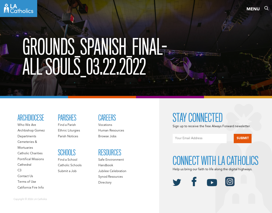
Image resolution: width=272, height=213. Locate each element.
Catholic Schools (70, 165)
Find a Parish (67, 125)
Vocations (105, 125)
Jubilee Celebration (112, 171)
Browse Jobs (107, 136)
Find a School (67, 159)
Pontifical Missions (31, 159)
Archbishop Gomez (31, 130)
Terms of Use (27, 182)
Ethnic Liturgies (69, 130)
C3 (20, 170)
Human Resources (111, 130)
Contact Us (25, 176)
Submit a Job (67, 171)
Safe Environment (111, 159)
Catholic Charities (30, 153)
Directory (105, 182)
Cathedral (24, 165)
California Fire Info (31, 187)
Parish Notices (68, 136)
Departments (27, 136)
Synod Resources (110, 176)
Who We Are (27, 125)
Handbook (105, 165)
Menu (253, 9)
